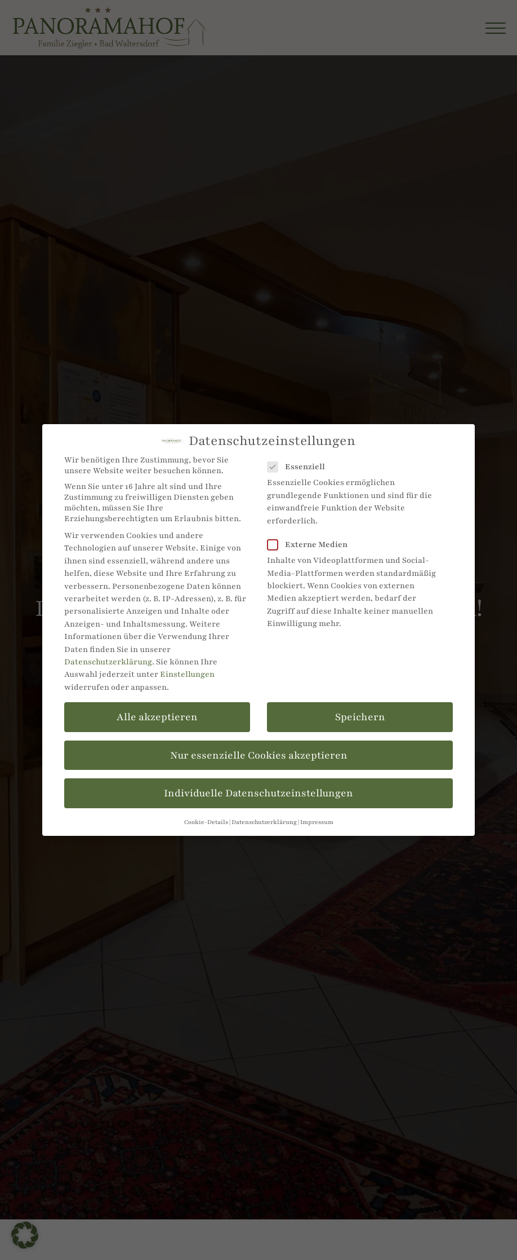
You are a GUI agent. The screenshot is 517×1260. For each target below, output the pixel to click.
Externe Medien (311, 544)
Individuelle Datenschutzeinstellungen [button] (258, 793)
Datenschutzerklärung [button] (264, 822)
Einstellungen (187, 674)
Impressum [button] (316, 822)
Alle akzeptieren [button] (157, 717)
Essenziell (299, 466)
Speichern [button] (360, 717)
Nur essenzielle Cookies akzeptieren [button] (258, 755)
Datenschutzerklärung (108, 662)
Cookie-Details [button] (206, 822)
